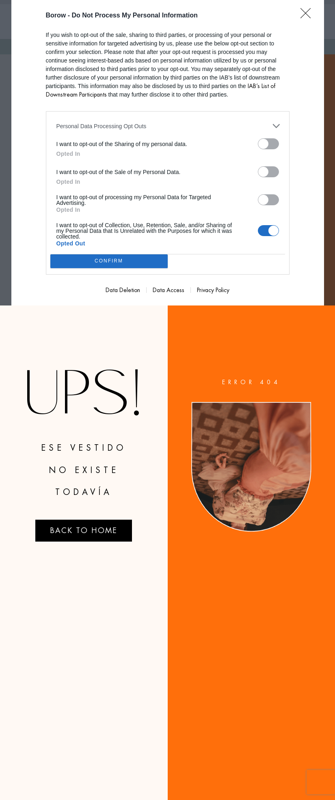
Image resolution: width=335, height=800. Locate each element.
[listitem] (167, 126)
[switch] (268, 143)
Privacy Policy (213, 290)
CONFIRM (109, 261)
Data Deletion (123, 290)
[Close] (308, 16)
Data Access (168, 290)
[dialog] (167, 152)
